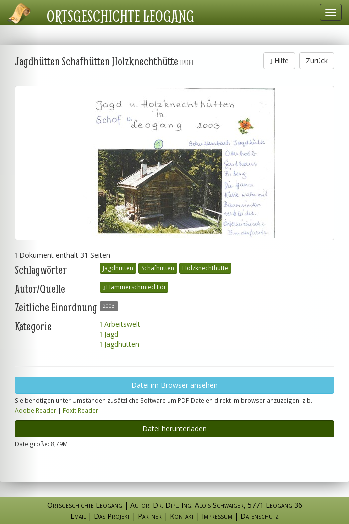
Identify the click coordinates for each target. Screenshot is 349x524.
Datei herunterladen (174, 428)
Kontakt (182, 516)
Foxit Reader (80, 410)
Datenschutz (259, 516)
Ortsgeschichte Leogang (120, 16)
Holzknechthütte (205, 268)
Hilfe (279, 60)
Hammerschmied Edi (134, 287)
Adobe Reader (35, 410)
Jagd (109, 334)
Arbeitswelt (120, 324)
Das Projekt (112, 516)
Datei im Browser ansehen (174, 385)
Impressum (217, 516)
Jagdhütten (118, 268)
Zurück (317, 60)
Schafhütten (157, 268)
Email (78, 516)
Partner (150, 516)
